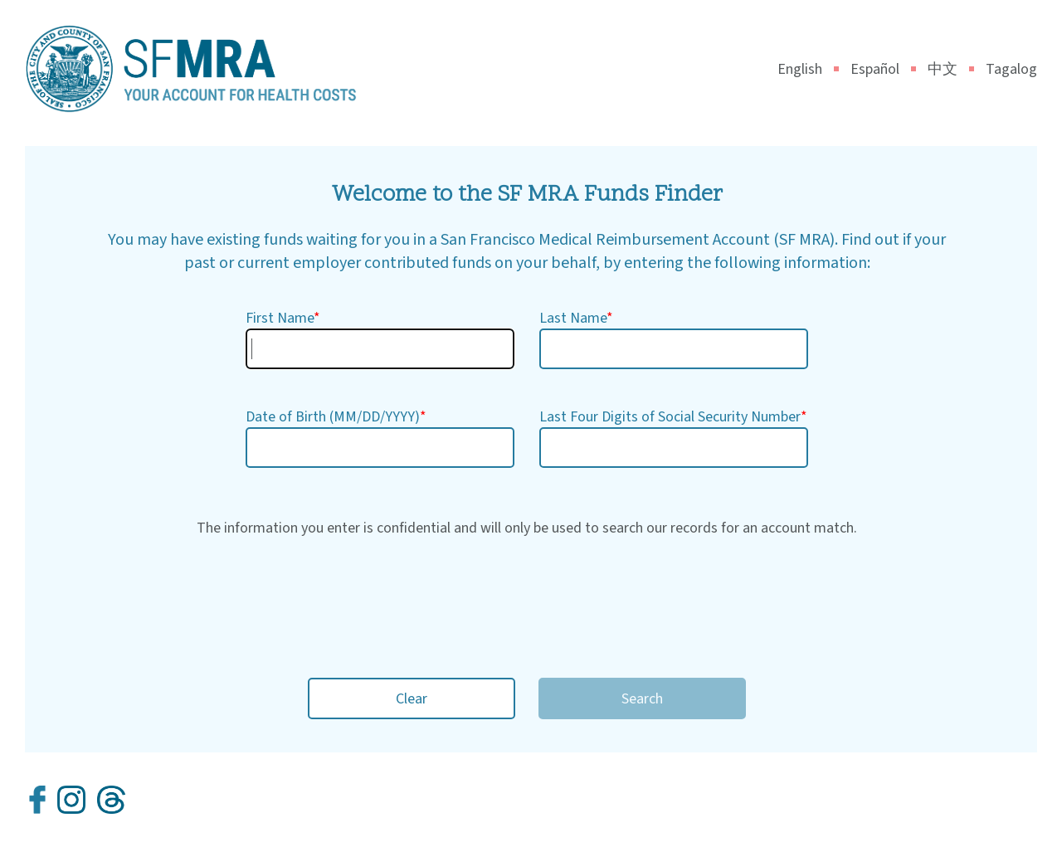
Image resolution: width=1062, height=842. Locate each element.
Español (883, 69)
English (808, 69)
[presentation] (527, 599)
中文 (951, 69)
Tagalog (1011, 69)
